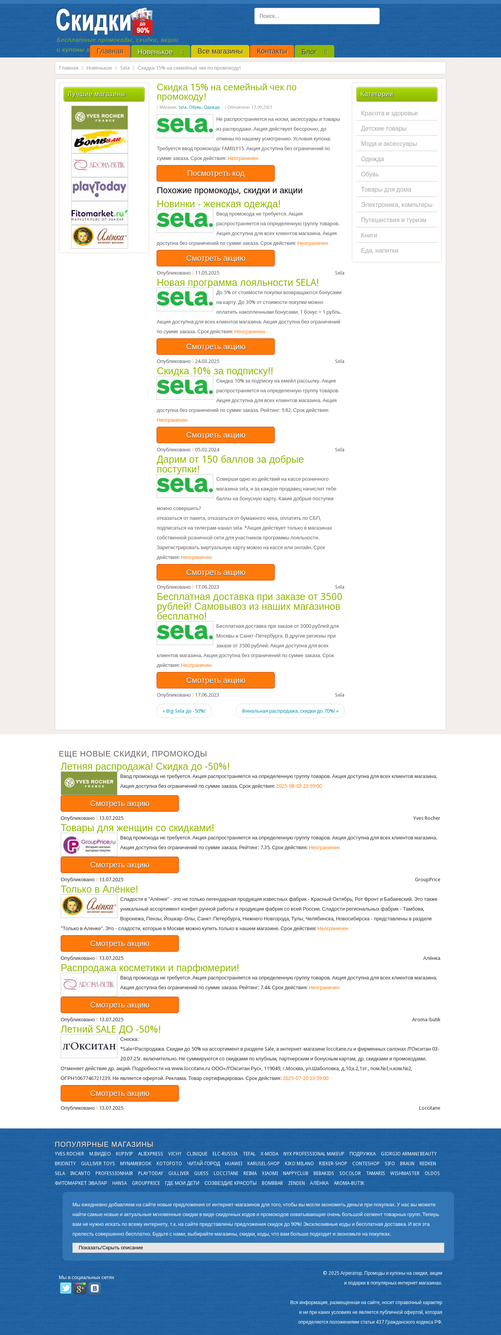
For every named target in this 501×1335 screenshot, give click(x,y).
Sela (125, 68)
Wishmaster (405, 1173)
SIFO (390, 1163)
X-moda (269, 1154)
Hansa (119, 1183)
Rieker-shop (333, 1163)
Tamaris (375, 1173)
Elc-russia (225, 1154)
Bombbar (272, 1183)
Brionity (65, 1163)
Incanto (80, 1173)
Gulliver (178, 1173)
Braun (407, 1163)
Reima (250, 1173)
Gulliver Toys (98, 1163)
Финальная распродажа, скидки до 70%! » (290, 711)
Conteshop (366, 1163)
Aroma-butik (349, 1183)
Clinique (197, 1154)
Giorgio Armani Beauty (409, 1154)
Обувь (195, 107)
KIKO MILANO (299, 1163)
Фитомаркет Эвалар (81, 1183)
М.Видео (100, 1154)
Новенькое (99, 68)
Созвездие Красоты (230, 1183)
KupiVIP (124, 1154)
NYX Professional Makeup (313, 1154)
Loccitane (226, 1173)
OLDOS (432, 1173)
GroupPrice (146, 1183)
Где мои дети (182, 1183)
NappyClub (295, 1173)
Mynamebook (135, 1163)
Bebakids (324, 1173)
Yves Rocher (69, 1154)
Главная (68, 68)
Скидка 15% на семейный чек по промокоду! (226, 92)
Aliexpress (150, 1154)
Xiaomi (270, 1173)
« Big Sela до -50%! (183, 711)
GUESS (201, 1173)
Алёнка (319, 1183)
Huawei (233, 1163)
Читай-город (203, 1163)
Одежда (212, 107)
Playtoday (150, 1173)
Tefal (249, 1154)
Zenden (296, 1183)
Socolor (350, 1173)
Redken (428, 1163)
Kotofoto (169, 1163)
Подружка (363, 1154)
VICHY (175, 1154)
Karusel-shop (263, 1163)
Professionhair (114, 1173)
